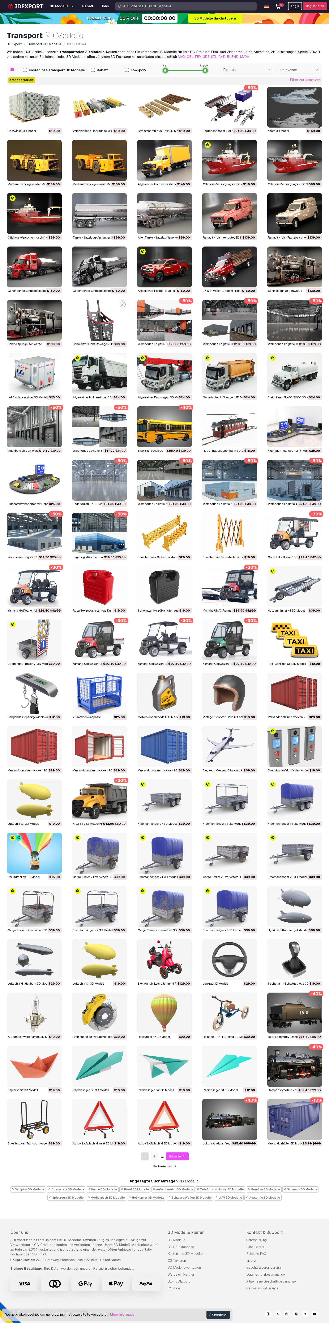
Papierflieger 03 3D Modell (91, 1090)
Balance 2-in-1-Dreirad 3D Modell (225, 1037)
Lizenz (251, 1260)
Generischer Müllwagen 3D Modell (226, 397)
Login (295, 6)
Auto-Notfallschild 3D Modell (157, 1143)
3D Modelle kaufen (186, 1232)
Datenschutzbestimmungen (266, 1274)
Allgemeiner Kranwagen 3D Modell (161, 397)
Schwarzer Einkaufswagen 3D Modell (98, 344)
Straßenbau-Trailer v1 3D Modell (29, 664)
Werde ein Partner (181, 1274)
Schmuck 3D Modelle (300, 1189)
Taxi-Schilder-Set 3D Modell (287, 664)
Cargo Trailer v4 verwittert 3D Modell (97, 877)
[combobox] (246, 70)
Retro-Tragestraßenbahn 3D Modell (226, 451)
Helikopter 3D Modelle (146, 1197)
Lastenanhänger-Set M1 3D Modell (226, 131)
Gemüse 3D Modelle (264, 1189)
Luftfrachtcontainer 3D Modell (28, 397)
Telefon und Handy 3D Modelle (220, 1189)
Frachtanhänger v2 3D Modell (93, 930)
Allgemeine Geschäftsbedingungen (272, 1281)
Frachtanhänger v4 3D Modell (158, 877)
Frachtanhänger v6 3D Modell (223, 824)
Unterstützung (256, 1240)
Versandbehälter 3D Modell (286, 1143)
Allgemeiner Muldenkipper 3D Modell (97, 397)
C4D (222, 57)
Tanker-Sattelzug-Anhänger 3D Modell (99, 237)
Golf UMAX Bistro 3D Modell (286, 557)
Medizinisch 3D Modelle (106, 1197)
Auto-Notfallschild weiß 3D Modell (96, 1143)
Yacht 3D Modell (279, 131)
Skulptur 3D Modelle (28, 1189)
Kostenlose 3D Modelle (185, 1253)
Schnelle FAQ (256, 1253)
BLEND (233, 57)
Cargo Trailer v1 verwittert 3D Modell (162, 930)
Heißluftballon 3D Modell (24, 877)
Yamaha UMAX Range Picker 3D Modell (229, 610)
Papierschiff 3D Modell (23, 1090)
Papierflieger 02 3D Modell (156, 1090)
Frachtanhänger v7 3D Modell (157, 824)
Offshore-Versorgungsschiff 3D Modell (294, 184)
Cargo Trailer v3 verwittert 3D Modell (227, 877)
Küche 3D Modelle (102, 1189)
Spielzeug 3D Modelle (66, 1197)
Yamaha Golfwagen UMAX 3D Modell (162, 664)
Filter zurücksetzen (305, 80)
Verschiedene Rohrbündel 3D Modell (97, 131)
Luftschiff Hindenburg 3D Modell (29, 983)
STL (214, 57)
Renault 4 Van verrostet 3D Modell (226, 237)
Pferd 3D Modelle (135, 1189)
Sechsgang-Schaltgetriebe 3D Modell (293, 983)
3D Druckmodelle (181, 1247)
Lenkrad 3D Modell (215, 983)
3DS (206, 57)
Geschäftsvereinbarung (263, 1267)
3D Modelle (176, 1240)
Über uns (19, 1232)
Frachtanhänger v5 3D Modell (288, 824)
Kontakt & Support (264, 1232)
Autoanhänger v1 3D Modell (286, 610)
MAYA (244, 57)
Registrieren (315, 6)
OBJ (190, 57)
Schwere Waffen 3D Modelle (190, 1197)
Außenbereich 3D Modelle (173, 1189)
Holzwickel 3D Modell (22, 131)
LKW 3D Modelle (228, 1197)
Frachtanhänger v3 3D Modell (288, 877)
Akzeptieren (218, 1314)
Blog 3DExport (179, 1281)
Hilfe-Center (255, 1247)
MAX (181, 57)
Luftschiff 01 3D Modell (23, 824)
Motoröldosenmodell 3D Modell (159, 717)
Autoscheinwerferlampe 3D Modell (31, 1037)
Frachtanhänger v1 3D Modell (222, 930)
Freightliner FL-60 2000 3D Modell (292, 397)
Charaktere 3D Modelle (66, 1189)
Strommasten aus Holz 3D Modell (160, 131)
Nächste (177, 1157)
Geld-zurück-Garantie (262, 1288)
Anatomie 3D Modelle (263, 1197)
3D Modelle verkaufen (184, 1267)
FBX (198, 57)
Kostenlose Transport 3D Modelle (54, 70)
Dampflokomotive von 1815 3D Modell (294, 1090)
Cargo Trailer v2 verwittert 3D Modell (32, 930)
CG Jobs (174, 1288)
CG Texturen (177, 1260)
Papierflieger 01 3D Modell (220, 1090)
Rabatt (99, 70)
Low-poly (135, 70)
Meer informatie (122, 1314)
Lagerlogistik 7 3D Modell (90, 504)
